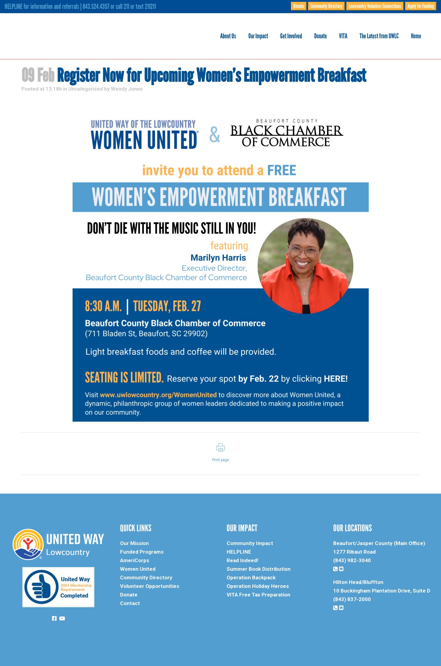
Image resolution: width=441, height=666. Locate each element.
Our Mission (134, 543)
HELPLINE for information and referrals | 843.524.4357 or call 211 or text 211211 (80, 6)
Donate (298, 6)
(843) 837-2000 (352, 599)
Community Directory (326, 6)
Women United (138, 569)
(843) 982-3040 (352, 560)
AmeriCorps (134, 560)
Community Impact (250, 543)
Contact (130, 603)
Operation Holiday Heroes (258, 586)
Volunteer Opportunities (149, 586)
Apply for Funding (421, 6)
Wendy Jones (127, 89)
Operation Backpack (251, 577)
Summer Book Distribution (259, 569)
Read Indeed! (242, 560)
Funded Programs (142, 552)
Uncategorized (85, 89)
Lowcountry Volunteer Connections (375, 6)
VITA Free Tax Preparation (258, 595)
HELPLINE (239, 552)
